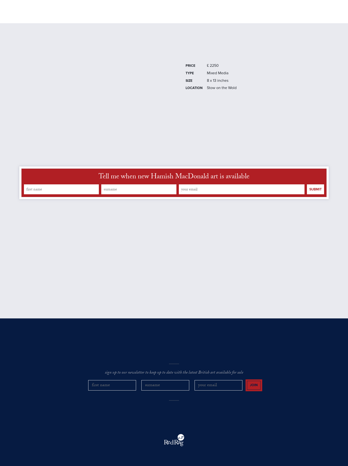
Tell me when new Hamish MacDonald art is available (174, 177)
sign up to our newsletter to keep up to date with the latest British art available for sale (174, 373)
